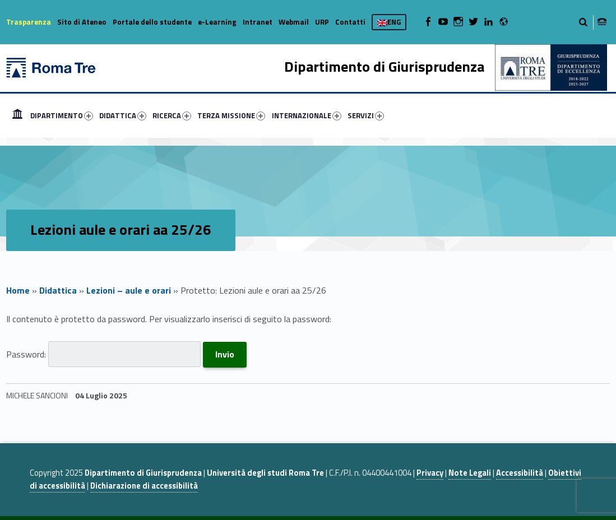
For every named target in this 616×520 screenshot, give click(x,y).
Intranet (257, 21)
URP (322, 21)
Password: (103, 354)
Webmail (294, 21)
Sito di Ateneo (81, 21)
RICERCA (171, 115)
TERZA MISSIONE (231, 115)
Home (17, 115)
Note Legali (469, 473)
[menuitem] (17, 115)
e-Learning (217, 21)
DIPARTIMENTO (61, 115)
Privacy (429, 473)
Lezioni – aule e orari (128, 290)
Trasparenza (28, 21)
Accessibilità (519, 473)
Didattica (58, 290)
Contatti (350, 21)
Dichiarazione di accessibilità (144, 486)
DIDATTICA (122, 115)
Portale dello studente (152, 21)
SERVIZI (366, 115)
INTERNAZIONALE (306, 115)
